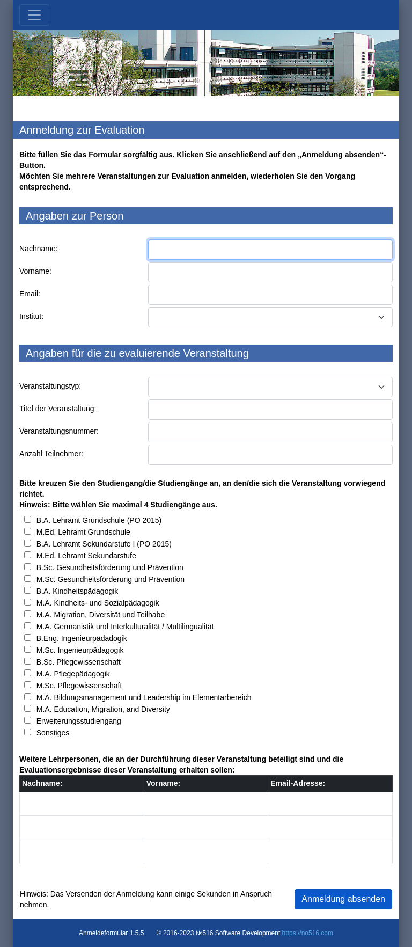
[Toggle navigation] (34, 15)
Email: (29, 293)
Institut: (31, 316)
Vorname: (35, 271)
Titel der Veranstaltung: (57, 408)
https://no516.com (307, 933)
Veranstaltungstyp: (50, 386)
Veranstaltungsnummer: (59, 431)
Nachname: (38, 248)
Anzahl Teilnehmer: (51, 453)
